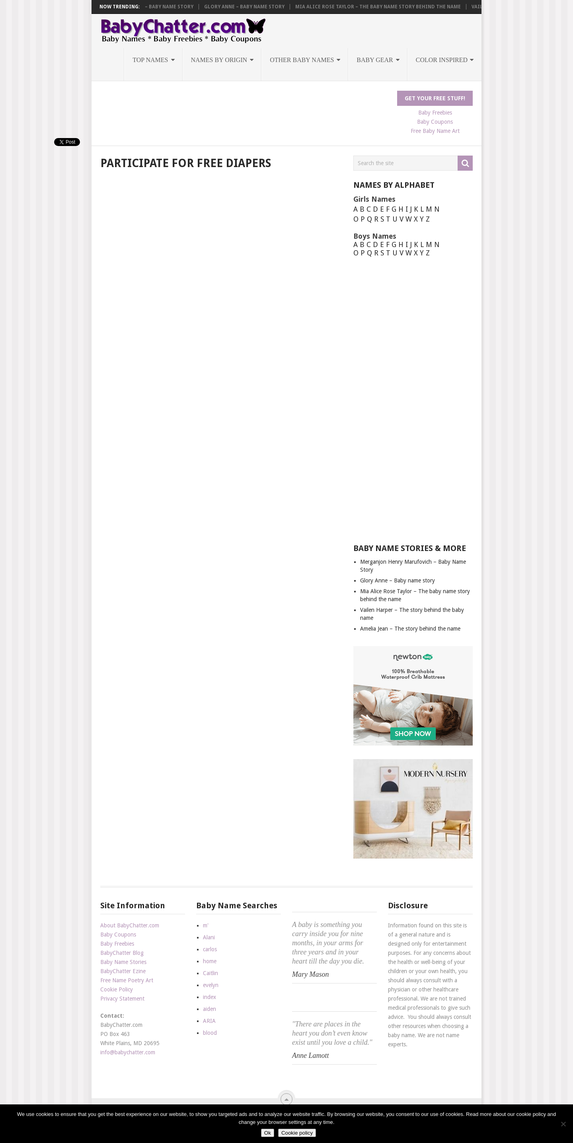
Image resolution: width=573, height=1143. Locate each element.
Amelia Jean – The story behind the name (410, 628)
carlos (210, 949)
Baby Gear (375, 59)
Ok (267, 1133)
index (209, 997)
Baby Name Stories (123, 962)
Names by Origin (219, 59)
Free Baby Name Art (435, 131)
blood (210, 1033)
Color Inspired (442, 59)
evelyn (210, 985)
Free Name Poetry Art (126, 980)
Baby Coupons (435, 122)
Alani (209, 937)
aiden (209, 1009)
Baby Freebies (435, 112)
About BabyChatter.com (129, 925)
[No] (563, 1124)
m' (206, 925)
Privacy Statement (122, 998)
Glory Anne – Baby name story (256, 7)
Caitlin (210, 973)
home (209, 961)
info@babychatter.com (127, 1052)
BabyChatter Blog (122, 953)
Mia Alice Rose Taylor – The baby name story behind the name (389, 7)
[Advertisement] (245, 109)
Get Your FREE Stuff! (435, 98)
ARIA (209, 1021)
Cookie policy (297, 1133)
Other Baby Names (302, 59)
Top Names (150, 59)
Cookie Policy (116, 989)
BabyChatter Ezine (123, 971)
